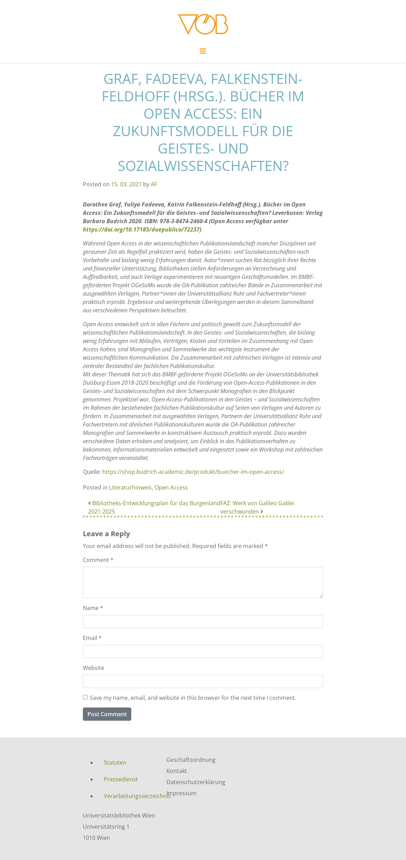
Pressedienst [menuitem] (121, 779)
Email (92, 638)
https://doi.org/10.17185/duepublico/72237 (141, 229)
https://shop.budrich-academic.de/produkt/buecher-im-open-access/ (193, 472)
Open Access (171, 487)
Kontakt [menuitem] (176, 771)
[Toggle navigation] (203, 53)
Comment (98, 560)
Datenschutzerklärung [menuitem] (195, 782)
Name (93, 608)
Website (93, 668)
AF (154, 184)
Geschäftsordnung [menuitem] (191, 760)
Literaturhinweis (130, 487)
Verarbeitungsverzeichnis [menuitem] (130, 796)
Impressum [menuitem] (181, 793)
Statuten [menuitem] (115, 762)
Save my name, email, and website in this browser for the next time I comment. (193, 698)
